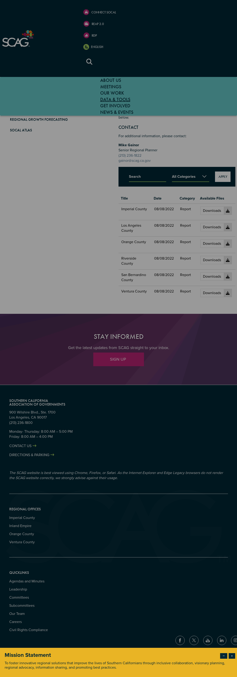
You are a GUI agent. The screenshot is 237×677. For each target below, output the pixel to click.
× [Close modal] (232, 656)
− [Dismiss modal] (224, 656)
